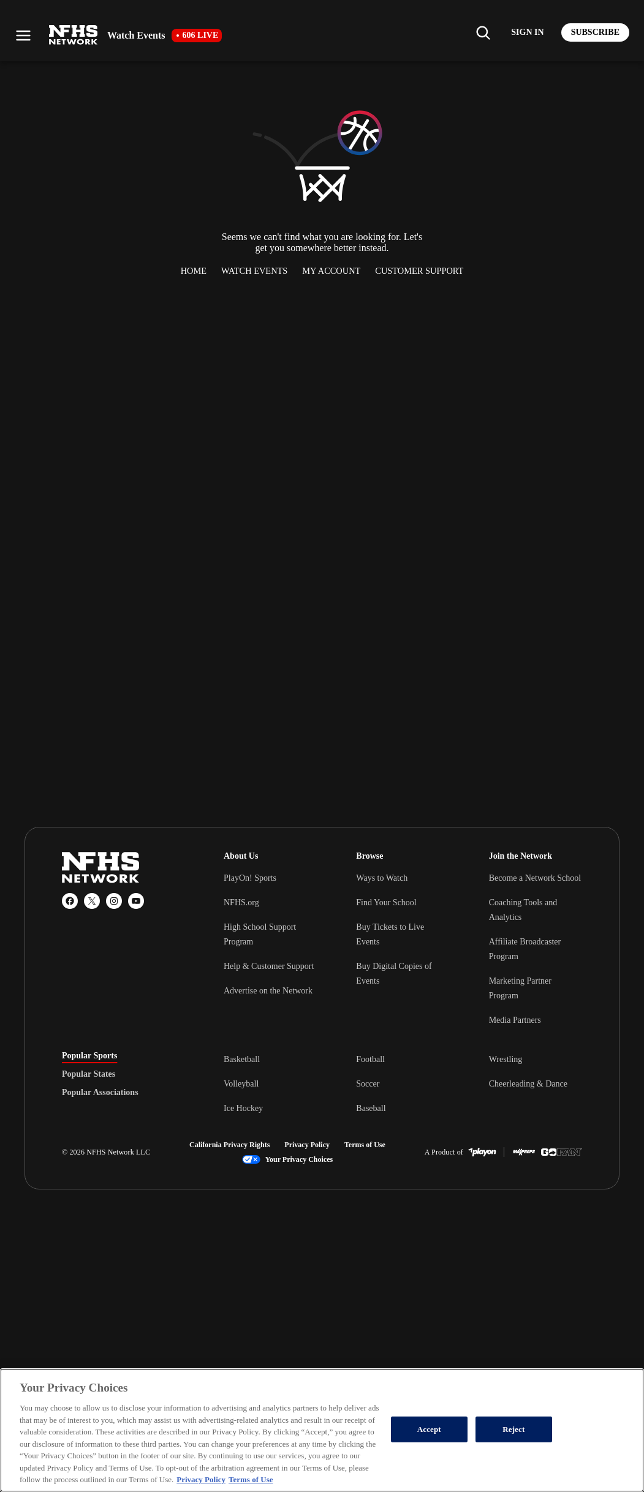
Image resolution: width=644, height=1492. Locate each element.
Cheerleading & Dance (528, 1083)
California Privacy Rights (229, 1144)
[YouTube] (136, 901)
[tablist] (123, 1074)
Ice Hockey (243, 1108)
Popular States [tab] (88, 1074)
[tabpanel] (403, 1083)
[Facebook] (70, 901)
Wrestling (506, 1059)
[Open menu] (23, 35)
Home (193, 271)
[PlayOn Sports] (482, 1152)
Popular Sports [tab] (89, 1056)
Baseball (370, 1108)
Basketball (242, 1059)
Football (370, 1059)
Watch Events (254, 271)
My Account (331, 271)
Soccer (367, 1083)
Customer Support (419, 271)
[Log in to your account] (527, 32)
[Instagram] (114, 901)
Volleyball (241, 1083)
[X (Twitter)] (92, 901)
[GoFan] (561, 1152)
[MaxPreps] (524, 1152)
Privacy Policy (307, 1144)
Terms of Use (364, 1144)
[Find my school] (483, 32)
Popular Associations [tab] (100, 1092)
